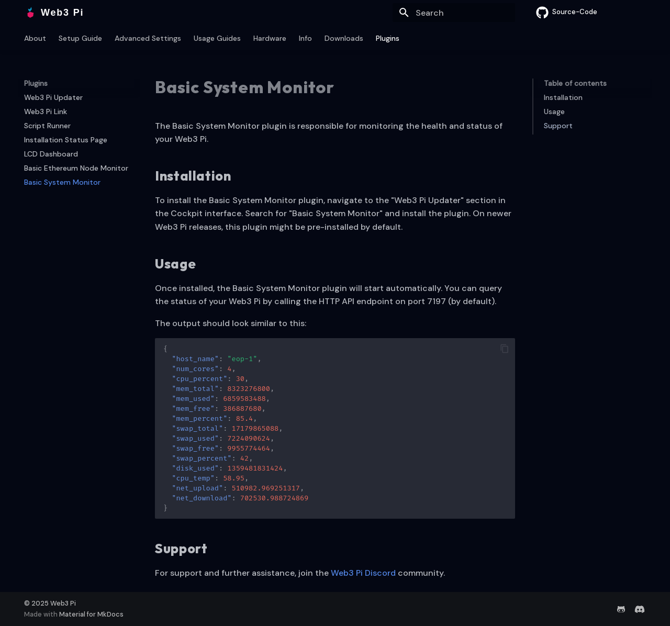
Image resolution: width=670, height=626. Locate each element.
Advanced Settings (148, 38)
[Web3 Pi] (30, 12)
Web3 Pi (63, 603)
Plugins (387, 38)
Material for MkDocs (91, 614)
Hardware (269, 38)
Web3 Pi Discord (363, 572)
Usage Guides (217, 38)
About (35, 38)
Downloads (344, 38)
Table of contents (575, 83)
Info (305, 38)
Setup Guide (80, 38)
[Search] (454, 12)
